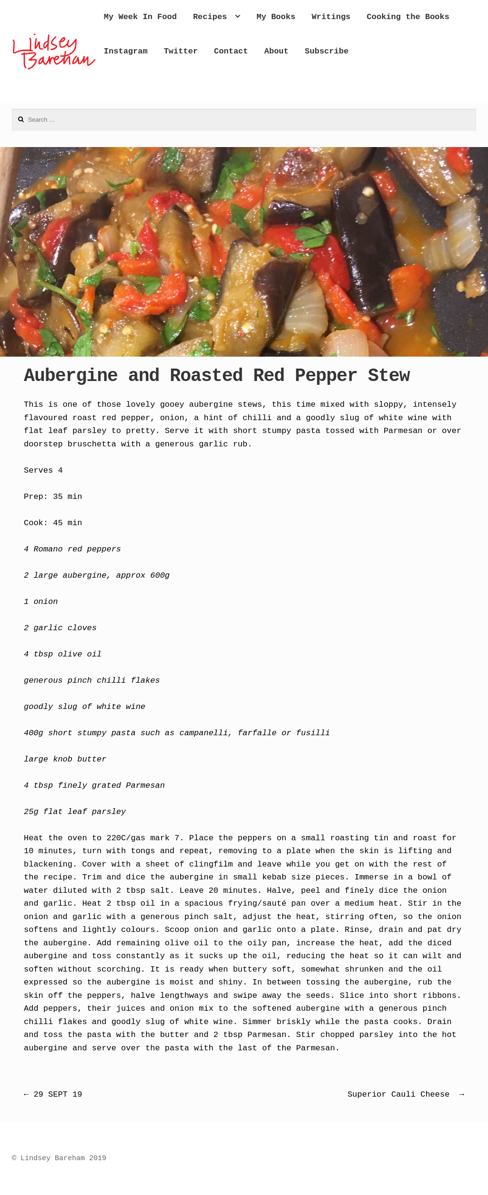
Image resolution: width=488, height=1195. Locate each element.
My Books (315, 16)
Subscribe (164, 85)
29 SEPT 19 (53, 1094)
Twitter (318, 51)
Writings (369, 16)
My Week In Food (178, 16)
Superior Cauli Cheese (405, 1094)
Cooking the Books (183, 51)
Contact (369, 51)
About (414, 51)
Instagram (263, 51)
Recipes (248, 16)
